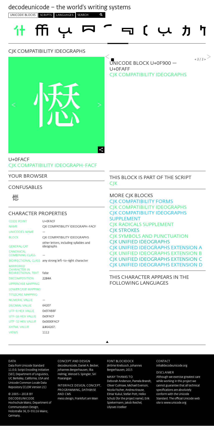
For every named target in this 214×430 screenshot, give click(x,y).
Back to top (107, 353)
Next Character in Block (99, 105)
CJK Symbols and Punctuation (149, 240)
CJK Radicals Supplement (142, 228)
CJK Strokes (124, 234)
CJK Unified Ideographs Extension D (156, 269)
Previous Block (107, 105)
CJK (113, 187)
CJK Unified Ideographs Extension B (156, 257)
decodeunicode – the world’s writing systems (69, 7)
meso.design (66, 403)
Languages (64, 15)
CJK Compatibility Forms (141, 205)
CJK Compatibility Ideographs (148, 211)
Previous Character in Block (13, 105)
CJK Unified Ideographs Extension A (156, 252)
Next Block (209, 105)
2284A (46, 282)
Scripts (46, 15)
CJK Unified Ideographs (140, 246)
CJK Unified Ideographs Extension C (156, 263)
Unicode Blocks (23, 15)
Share (101, 150)
